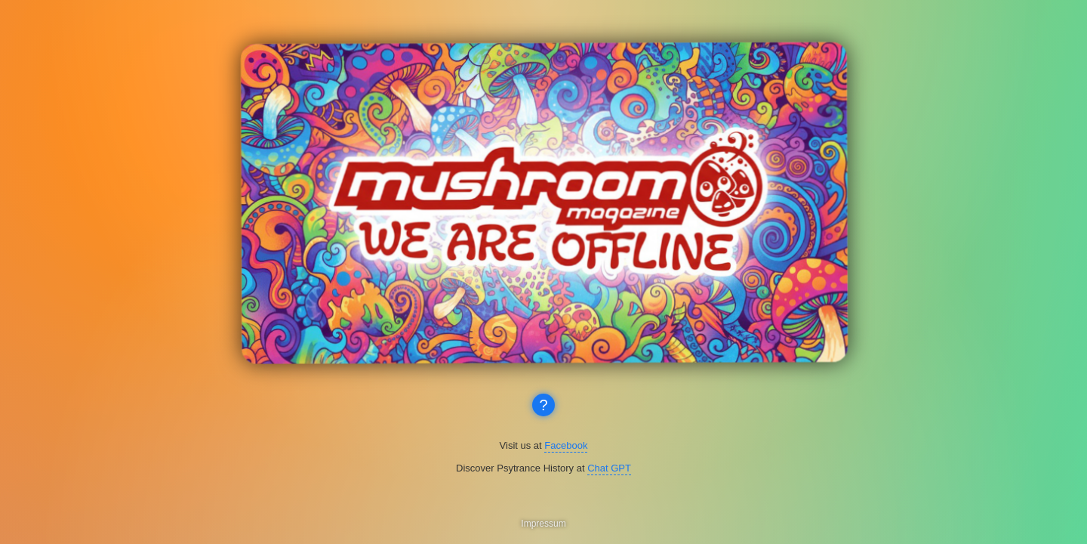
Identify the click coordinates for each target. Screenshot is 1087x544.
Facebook (565, 445)
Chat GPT (609, 468)
